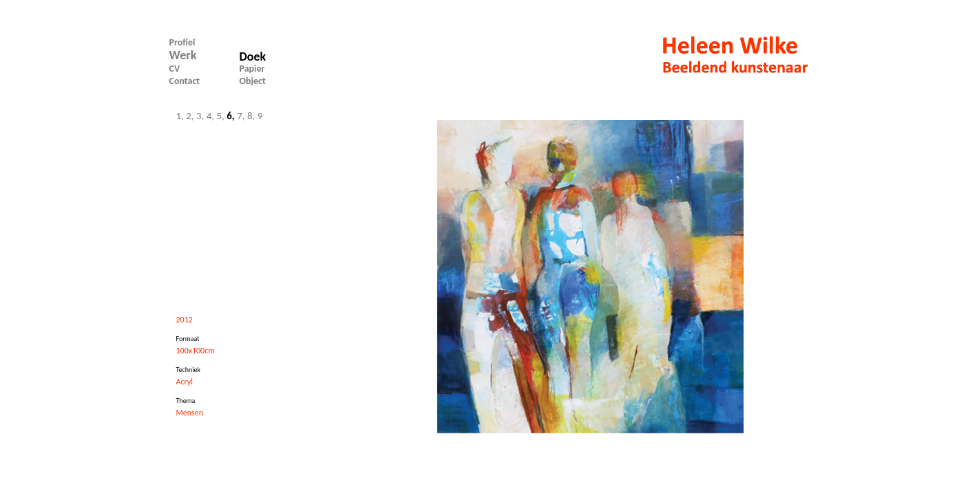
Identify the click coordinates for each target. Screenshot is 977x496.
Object (253, 81)
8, (252, 116)
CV (174, 68)
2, (191, 116)
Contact (184, 81)
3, (201, 116)
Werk (183, 55)
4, (212, 116)
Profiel (182, 42)
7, (242, 116)
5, (222, 116)
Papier (252, 68)
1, (180, 116)
